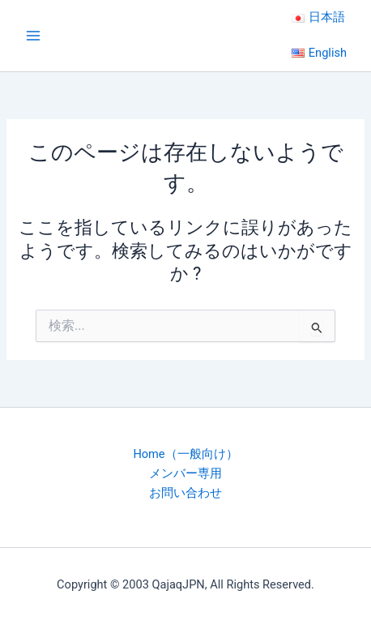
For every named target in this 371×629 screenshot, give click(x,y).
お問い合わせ (185, 493)
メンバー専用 (185, 473)
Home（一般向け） (185, 454)
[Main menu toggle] (33, 36)
